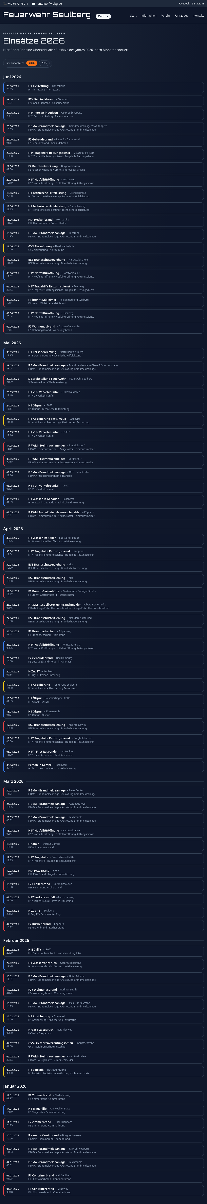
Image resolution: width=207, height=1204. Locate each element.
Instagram (198, 3)
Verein (165, 15)
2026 (31, 63)
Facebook (184, 3)
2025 (44, 63)
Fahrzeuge (182, 15)
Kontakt (198, 15)
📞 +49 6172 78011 (15, 3)
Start (133, 15)
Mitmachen (149, 15)
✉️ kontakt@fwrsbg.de (47, 3)
